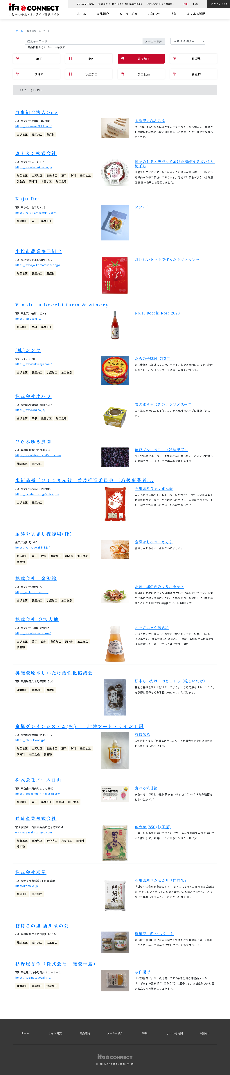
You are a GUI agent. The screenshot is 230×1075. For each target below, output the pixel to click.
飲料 (91, 58)
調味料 (39, 74)
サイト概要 (55, 1031)
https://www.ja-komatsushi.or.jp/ (37, 264)
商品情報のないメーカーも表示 (45, 47)
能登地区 (51, 175)
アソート (142, 206)
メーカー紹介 (128, 13)
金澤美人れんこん (150, 120)
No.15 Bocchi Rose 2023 (157, 312)
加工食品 (144, 74)
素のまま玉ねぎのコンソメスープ (163, 403)
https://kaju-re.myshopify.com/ (36, 212)
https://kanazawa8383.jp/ (32, 546)
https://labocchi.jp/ (28, 318)
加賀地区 (22, 175)
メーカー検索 (154, 41)
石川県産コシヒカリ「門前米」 (161, 878)
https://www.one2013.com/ (33, 126)
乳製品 (196, 58)
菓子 (39, 58)
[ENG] (195, 4)
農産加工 (144, 58)
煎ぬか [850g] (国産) (153, 825)
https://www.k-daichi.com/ (33, 632)
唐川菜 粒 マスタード (154, 931)
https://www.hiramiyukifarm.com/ (38, 454)
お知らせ (154, 13)
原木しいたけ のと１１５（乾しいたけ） (171, 679)
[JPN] (185, 4)
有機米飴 (142, 733)
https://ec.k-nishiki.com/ (31, 591)
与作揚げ (142, 969)
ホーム (81, 13)
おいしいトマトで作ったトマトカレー (167, 259)
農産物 (196, 74)
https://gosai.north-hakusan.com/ (38, 792)
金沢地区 (22, 134)
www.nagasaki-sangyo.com (33, 830)
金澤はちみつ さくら (154, 540)
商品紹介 (103, 13)
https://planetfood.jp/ (30, 738)
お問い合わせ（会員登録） (161, 4)
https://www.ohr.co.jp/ (30, 409)
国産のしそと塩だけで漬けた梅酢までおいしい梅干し (175, 163)
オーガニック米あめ (152, 626)
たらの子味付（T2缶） (154, 357)
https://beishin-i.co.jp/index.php (37, 493)
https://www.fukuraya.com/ (33, 363)
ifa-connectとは (86, 4)
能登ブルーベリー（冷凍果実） (161, 448)
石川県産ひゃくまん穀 (154, 487)
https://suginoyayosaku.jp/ (33, 975)
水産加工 (91, 74)
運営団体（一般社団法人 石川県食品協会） (120, 4)
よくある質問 (196, 13)
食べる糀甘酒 (146, 786)
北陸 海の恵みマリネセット (159, 585)
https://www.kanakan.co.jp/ (33, 167)
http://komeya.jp (26, 884)
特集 (173, 13)
